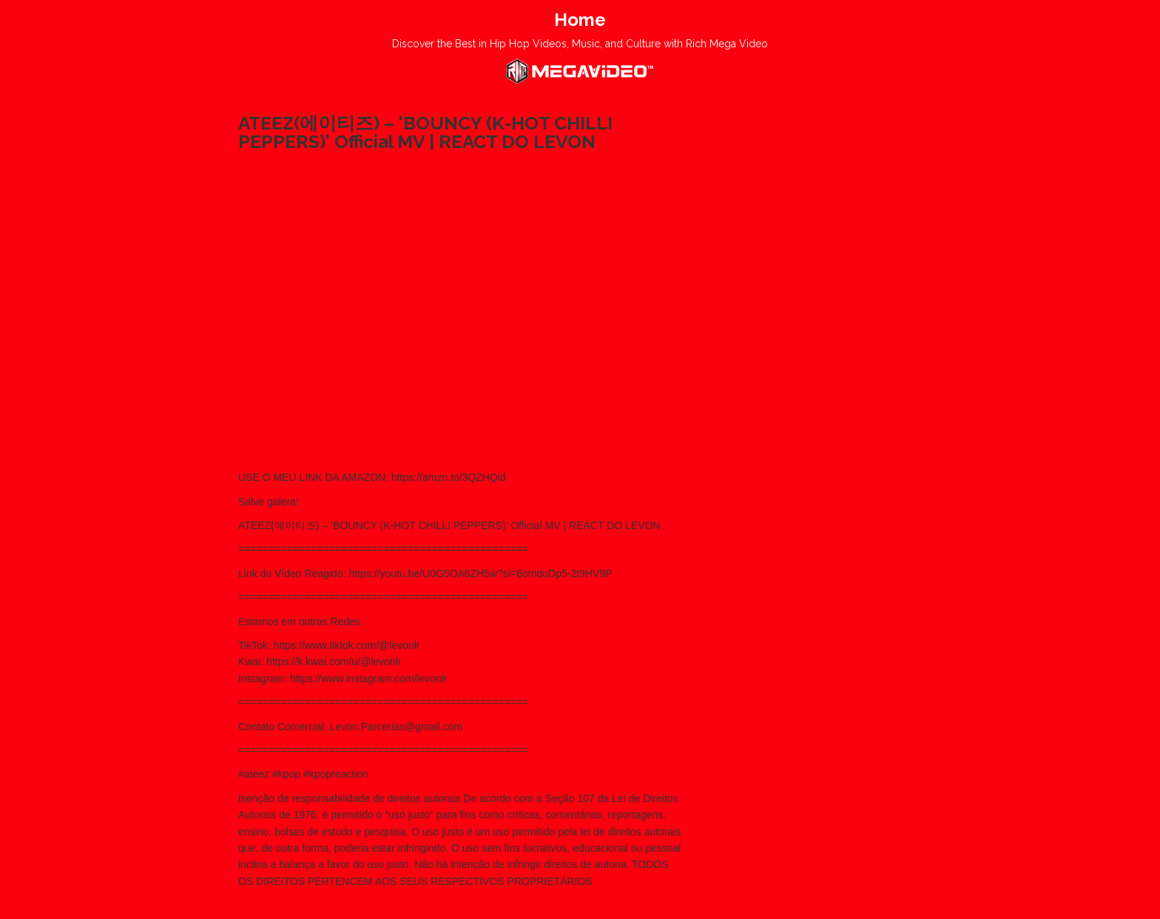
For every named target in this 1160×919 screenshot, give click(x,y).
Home (580, 19)
